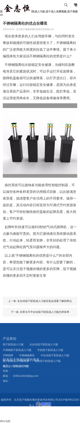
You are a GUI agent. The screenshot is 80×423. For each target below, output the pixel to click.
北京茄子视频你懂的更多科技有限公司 (35, 29)
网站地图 (5, 421)
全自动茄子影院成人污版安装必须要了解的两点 (44, 300)
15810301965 (21, 359)
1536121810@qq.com (25, 369)
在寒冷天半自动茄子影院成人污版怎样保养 (44, 311)
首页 (4, 407)
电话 (2, 411)
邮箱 (4, 414)
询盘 (4, 417)
